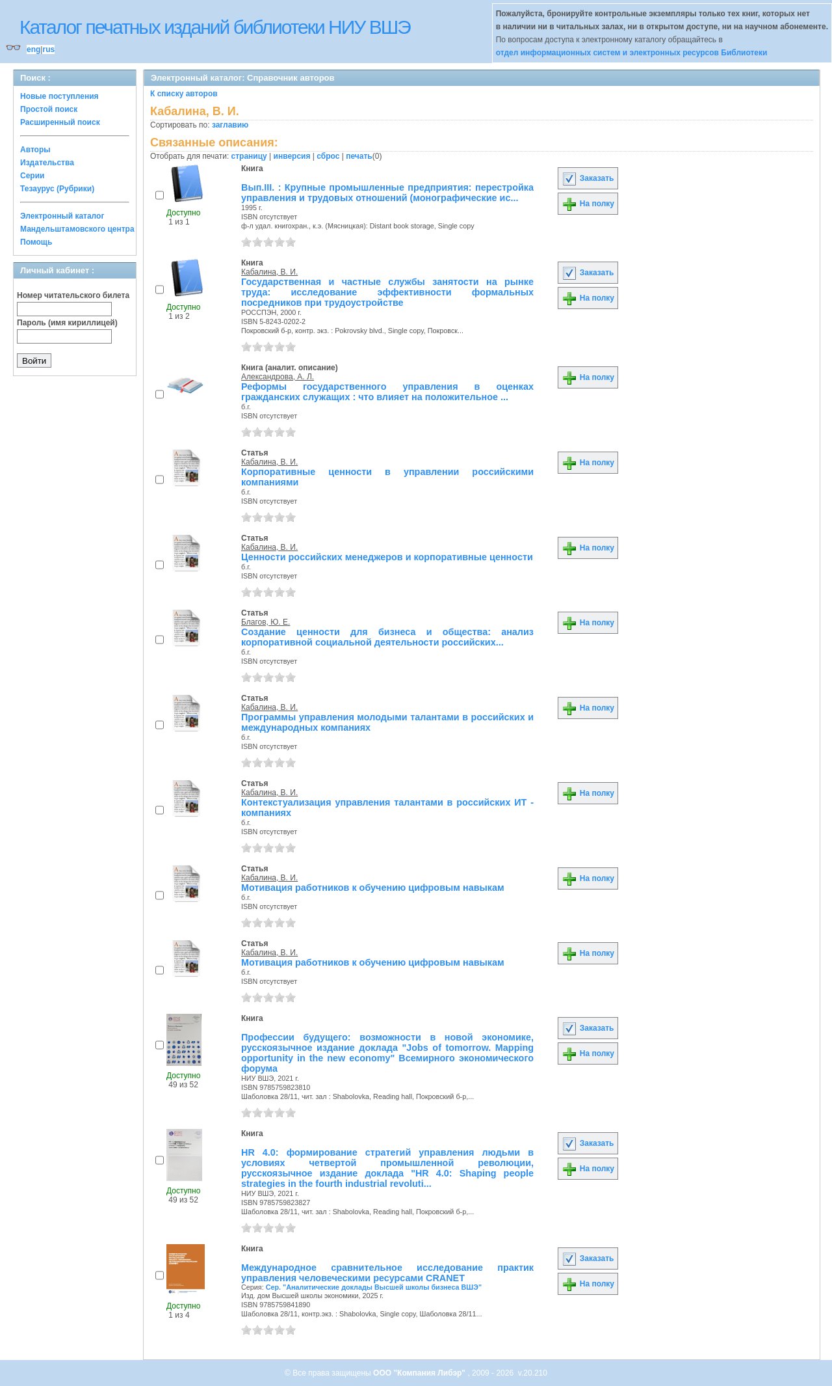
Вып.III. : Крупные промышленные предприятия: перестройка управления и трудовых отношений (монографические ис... (387, 192)
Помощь (36, 242)
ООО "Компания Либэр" (420, 1373)
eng (33, 49)
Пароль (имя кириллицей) (67, 322)
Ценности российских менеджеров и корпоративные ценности (387, 557)
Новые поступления (59, 96)
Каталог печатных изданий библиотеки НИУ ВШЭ (215, 27)
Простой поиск (48, 109)
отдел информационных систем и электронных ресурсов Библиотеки (632, 52)
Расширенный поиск (60, 122)
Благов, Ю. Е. (265, 622)
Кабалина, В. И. (269, 272)
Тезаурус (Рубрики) (57, 188)
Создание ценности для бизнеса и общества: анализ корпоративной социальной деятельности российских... (387, 637)
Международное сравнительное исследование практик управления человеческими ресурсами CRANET (387, 1272)
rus (48, 49)
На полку (588, 203)
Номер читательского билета (73, 295)
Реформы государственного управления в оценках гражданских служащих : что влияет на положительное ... (387, 391)
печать (359, 156)
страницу (249, 156)
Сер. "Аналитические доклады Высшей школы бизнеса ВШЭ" (374, 1287)
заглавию (230, 124)
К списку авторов (184, 93)
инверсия (292, 156)
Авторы (35, 149)
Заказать (588, 178)
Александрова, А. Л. (277, 376)
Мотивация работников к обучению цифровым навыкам (372, 887)
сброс (328, 156)
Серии (32, 175)
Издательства (47, 162)
